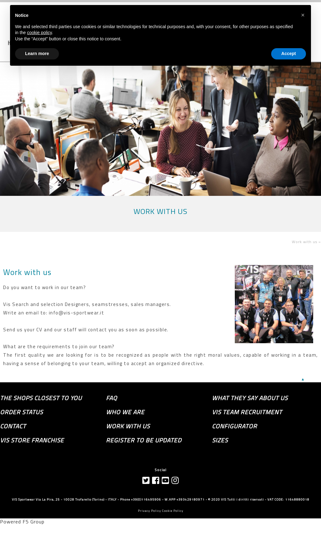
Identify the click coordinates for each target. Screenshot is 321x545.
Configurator (234, 426)
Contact (13, 426)
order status (21, 412)
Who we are (125, 412)
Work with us (27, 272)
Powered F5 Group (22, 521)
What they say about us (250, 398)
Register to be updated (144, 440)
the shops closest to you (41, 398)
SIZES (220, 440)
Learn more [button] (37, 53)
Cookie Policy (172, 510)
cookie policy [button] (39, 32)
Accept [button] (288, 53)
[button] (303, 15)
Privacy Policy (149, 510)
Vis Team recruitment (247, 412)
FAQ (111, 398)
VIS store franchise (32, 440)
